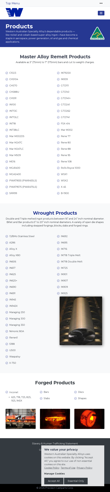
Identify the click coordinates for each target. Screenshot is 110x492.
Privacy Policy (84, 468)
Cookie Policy (51, 468)
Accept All (54, 481)
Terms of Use (68, 468)
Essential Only (76, 481)
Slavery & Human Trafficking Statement (55, 443)
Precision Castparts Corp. (59, 488)
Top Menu (13, 3)
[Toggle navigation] (101, 3)
